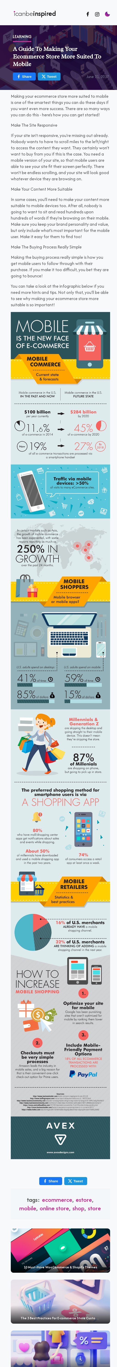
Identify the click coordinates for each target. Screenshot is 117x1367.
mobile (27, 1208)
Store (94, 1208)
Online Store (54, 1208)
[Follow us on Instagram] (97, 14)
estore (84, 1199)
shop (78, 1208)
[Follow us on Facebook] (87, 14)
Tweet (75, 1181)
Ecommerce (57, 1199)
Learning (22, 36)
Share (50, 1181)
